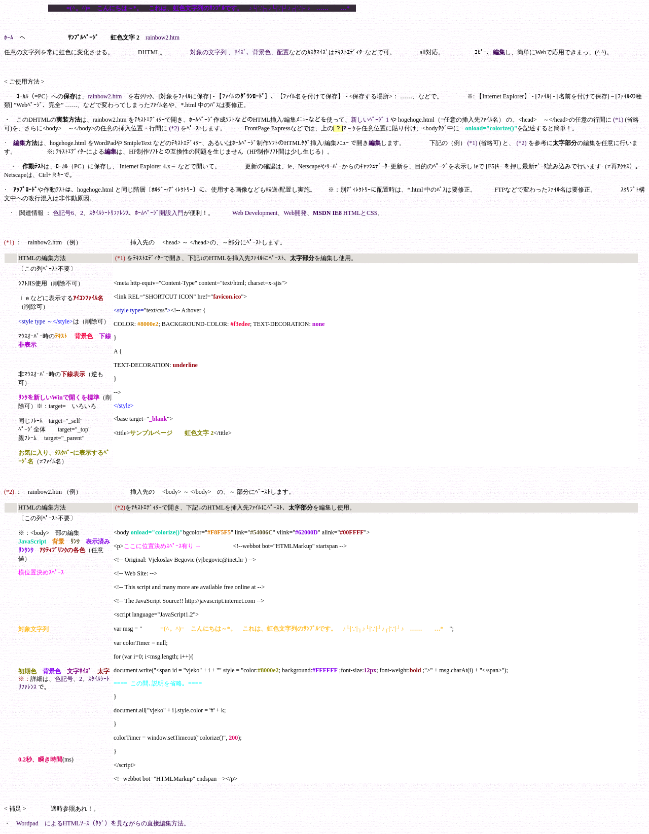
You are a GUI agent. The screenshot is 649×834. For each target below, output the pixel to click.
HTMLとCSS (360, 212)
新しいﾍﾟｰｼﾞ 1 (370, 119)
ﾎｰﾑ (8, 37)
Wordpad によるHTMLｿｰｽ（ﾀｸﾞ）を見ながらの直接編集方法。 (103, 823)
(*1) (618, 119)
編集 (499, 52)
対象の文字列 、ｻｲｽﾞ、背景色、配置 (239, 52)
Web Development (254, 212)
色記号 (64, 678)
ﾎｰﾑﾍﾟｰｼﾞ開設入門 (159, 212)
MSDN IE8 (327, 212)
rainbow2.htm (162, 37)
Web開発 (295, 212)
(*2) (174, 128)
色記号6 (63, 212)
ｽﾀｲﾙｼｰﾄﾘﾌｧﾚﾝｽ (109, 212)
